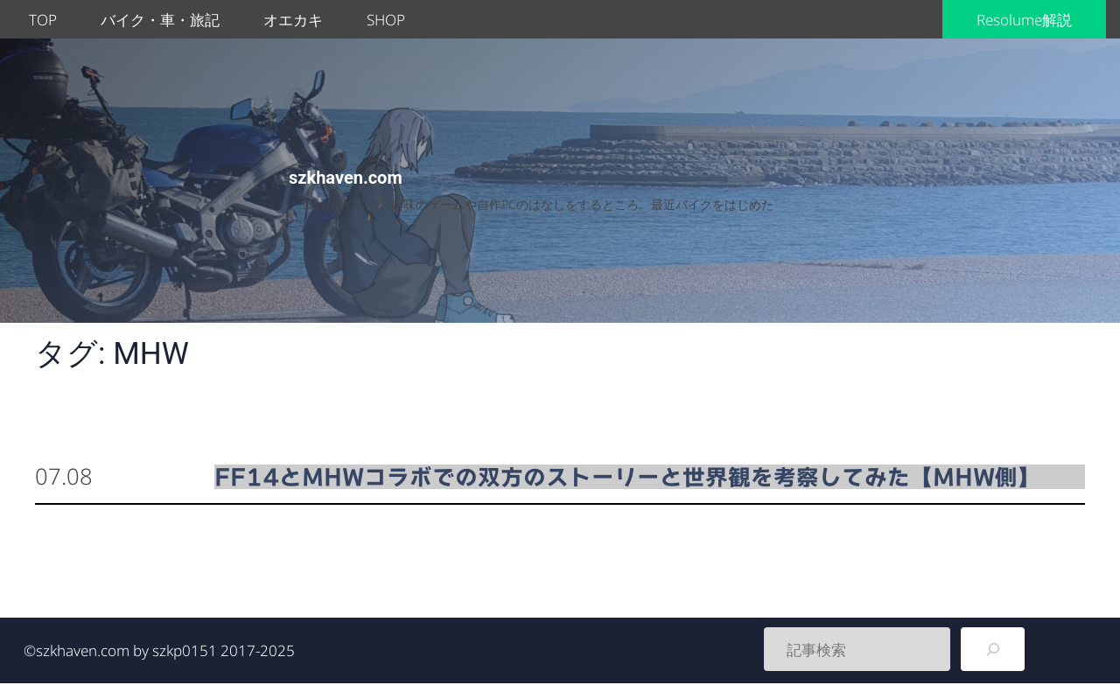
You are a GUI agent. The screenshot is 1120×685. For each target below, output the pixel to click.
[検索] (993, 649)
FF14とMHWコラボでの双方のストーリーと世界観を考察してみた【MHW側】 (627, 476)
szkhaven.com (345, 177)
